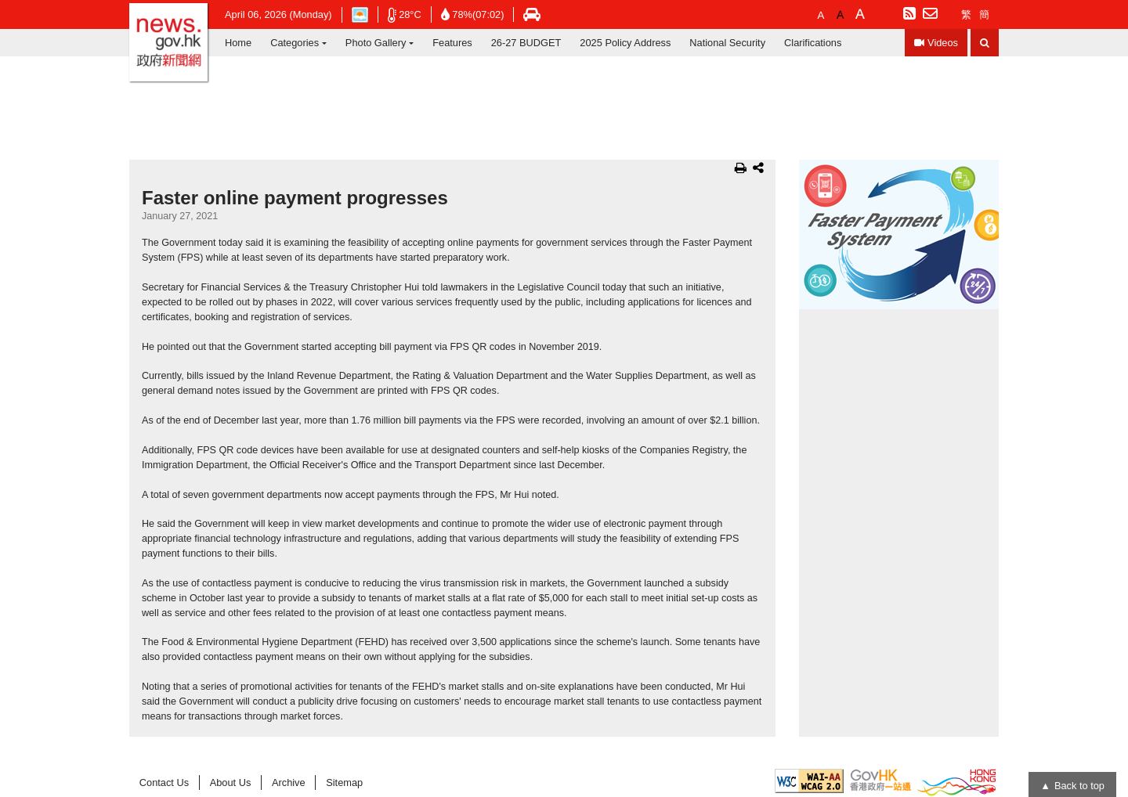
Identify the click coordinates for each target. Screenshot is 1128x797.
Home (238, 43)
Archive (289, 782)
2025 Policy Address (625, 43)
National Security (727, 43)
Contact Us (164, 782)
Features (452, 43)
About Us (230, 782)
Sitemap (344, 782)
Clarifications (812, 43)
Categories (294, 43)
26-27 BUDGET (526, 43)
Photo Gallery (376, 43)
